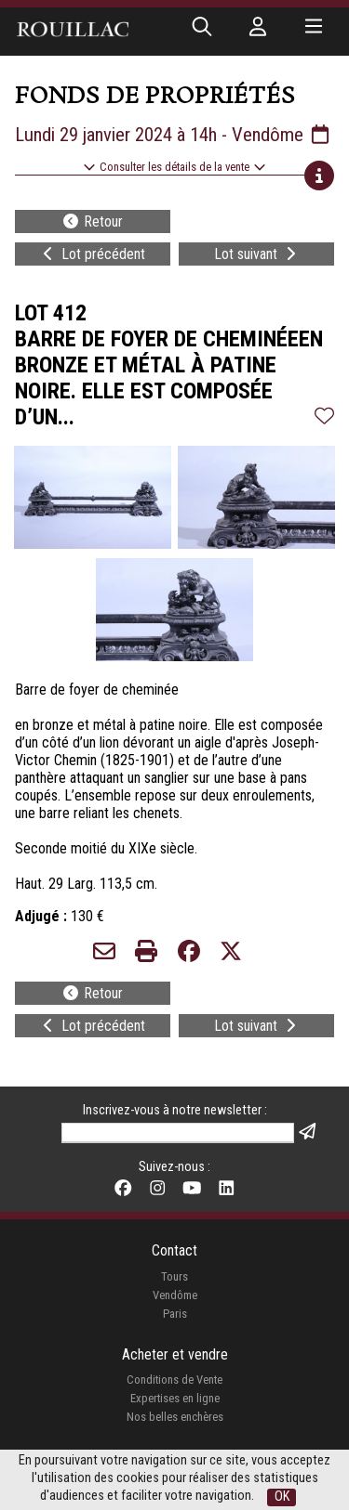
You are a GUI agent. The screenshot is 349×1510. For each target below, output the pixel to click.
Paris (175, 1314)
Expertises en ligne (175, 1398)
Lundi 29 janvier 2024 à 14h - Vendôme (173, 135)
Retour (92, 221)
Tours (174, 1276)
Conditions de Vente (174, 1379)
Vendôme (175, 1295)
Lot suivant (257, 254)
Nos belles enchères (175, 1417)
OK (282, 1496)
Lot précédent (92, 254)
